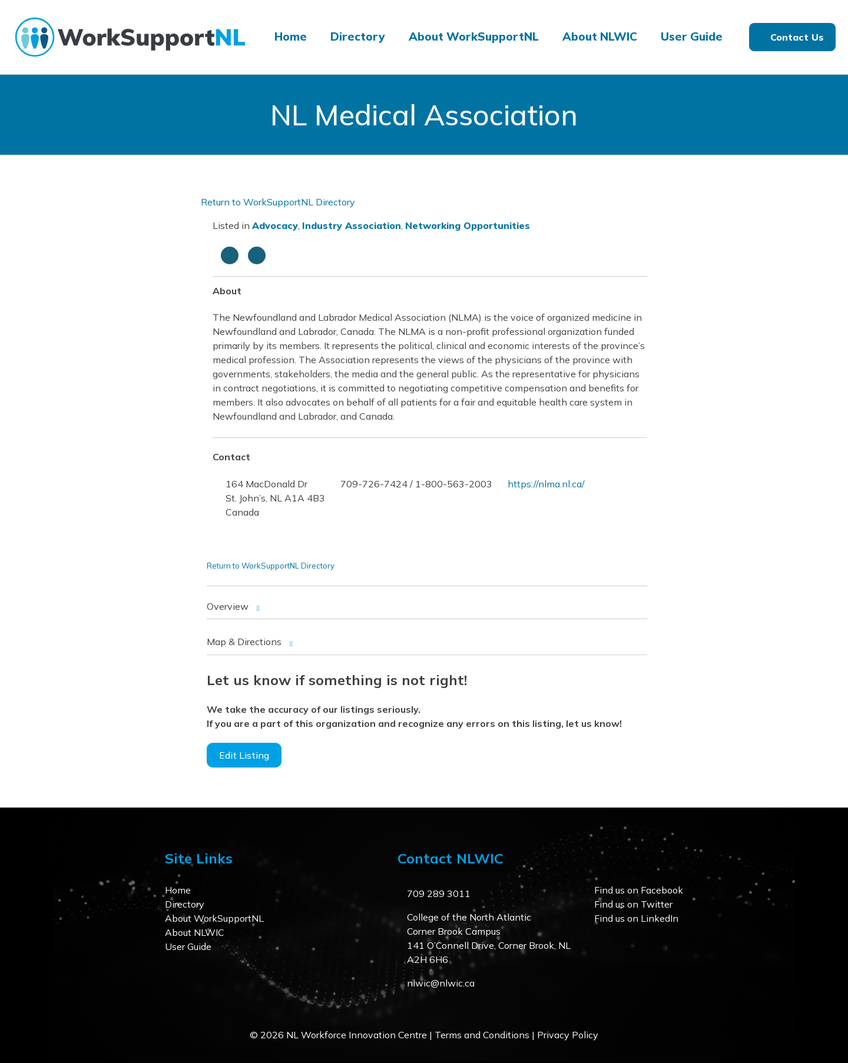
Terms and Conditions (482, 1035)
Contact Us (797, 37)
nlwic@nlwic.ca (441, 983)
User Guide (692, 36)
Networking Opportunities (467, 225)
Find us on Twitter (633, 904)
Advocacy (275, 225)
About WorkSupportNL (474, 36)
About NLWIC (599, 36)
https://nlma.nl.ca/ (546, 484)
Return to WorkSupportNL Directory (278, 202)
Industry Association (351, 225)
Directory (357, 36)
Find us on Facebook (638, 890)
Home (290, 36)
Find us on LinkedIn (636, 918)
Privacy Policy (567, 1035)
